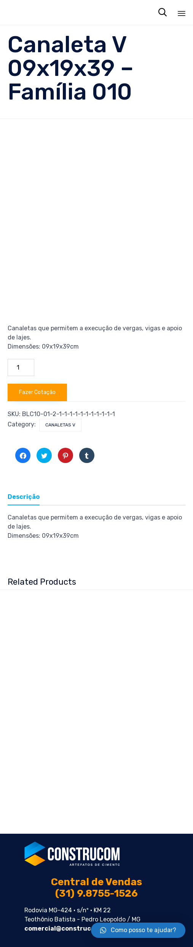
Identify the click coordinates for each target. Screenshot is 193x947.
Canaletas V (60, 425)
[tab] (27, 497)
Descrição (24, 496)
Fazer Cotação (37, 392)
